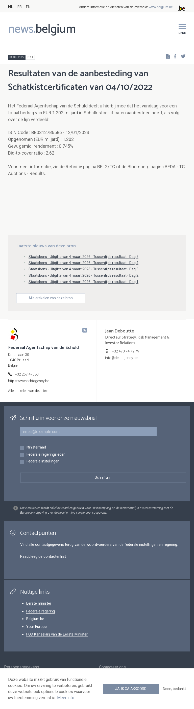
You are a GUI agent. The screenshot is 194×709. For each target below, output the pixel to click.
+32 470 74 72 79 (125, 351)
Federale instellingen (42, 461)
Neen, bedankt (174, 689)
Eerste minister (38, 603)
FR (19, 7)
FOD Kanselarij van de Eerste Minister (57, 634)
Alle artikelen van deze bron (51, 298)
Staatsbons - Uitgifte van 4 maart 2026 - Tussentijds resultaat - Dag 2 (83, 275)
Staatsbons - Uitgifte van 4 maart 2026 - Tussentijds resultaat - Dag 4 (83, 263)
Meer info (65, 697)
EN (28, 7)
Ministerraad (36, 448)
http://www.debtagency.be (28, 381)
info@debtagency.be (121, 358)
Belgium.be (35, 619)
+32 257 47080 (27, 374)
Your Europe (36, 626)
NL (10, 7)
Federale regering (40, 611)
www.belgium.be (161, 7)
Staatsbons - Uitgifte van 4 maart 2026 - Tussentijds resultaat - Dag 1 (83, 282)
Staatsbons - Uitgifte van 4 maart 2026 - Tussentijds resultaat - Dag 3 (83, 269)
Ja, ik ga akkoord (131, 689)
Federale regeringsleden (45, 455)
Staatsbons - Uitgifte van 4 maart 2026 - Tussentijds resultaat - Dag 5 (83, 257)
